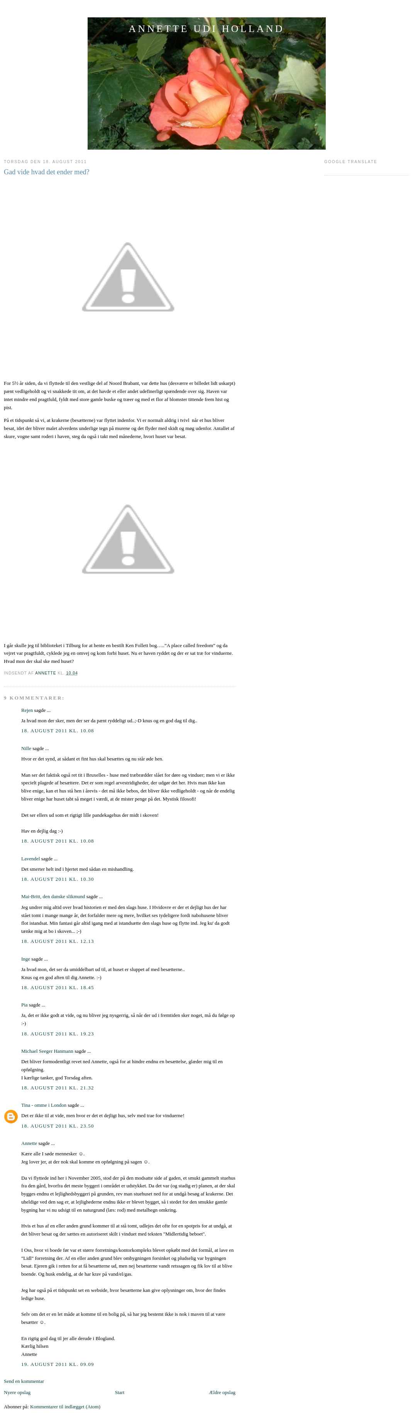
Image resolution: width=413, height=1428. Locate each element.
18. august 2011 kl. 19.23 (57, 1034)
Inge (25, 959)
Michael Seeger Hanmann (47, 1051)
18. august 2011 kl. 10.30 (57, 879)
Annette (29, 1143)
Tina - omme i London (43, 1105)
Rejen (27, 710)
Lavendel (30, 859)
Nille (26, 748)
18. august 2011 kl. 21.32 (57, 1088)
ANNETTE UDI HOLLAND (206, 28)
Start (120, 1392)
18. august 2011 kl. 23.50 (57, 1126)
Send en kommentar (24, 1381)
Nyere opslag (17, 1392)
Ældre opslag (222, 1392)
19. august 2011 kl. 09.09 (57, 1364)
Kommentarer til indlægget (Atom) (65, 1406)
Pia (24, 1005)
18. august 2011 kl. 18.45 (57, 987)
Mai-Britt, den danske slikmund (53, 896)
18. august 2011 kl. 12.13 (57, 941)
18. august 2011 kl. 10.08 (57, 730)
